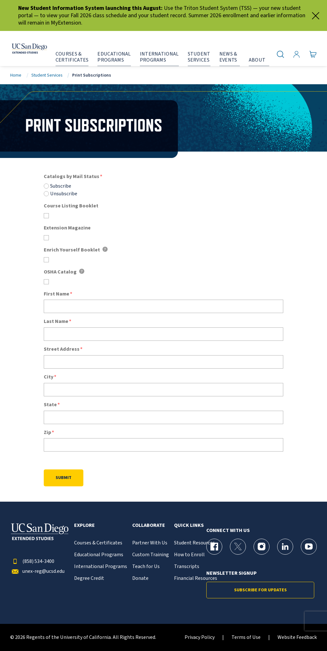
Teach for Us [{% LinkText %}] (146, 566)
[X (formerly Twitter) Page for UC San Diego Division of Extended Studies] (238, 547)
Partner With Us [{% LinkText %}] (149, 543)
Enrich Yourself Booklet (72, 250)
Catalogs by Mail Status (71, 176)
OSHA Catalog (60, 272)
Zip (47, 432)
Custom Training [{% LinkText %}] (150, 554)
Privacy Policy (200, 637)
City (48, 377)
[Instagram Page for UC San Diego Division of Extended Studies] (262, 547)
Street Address (62, 349)
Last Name (56, 321)
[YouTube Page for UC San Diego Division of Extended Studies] (309, 547)
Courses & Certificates (98, 543)
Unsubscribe (63, 193)
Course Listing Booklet (71, 206)
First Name (56, 294)
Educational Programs (98, 554)
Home (15, 75)
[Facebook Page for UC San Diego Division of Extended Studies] (214, 547)
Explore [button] (84, 525)
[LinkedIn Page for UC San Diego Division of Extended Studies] (285, 547)
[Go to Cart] (313, 54)
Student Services (46, 75)
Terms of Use (246, 637)
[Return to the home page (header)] (23, 48)
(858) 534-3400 (32, 561)
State (50, 404)
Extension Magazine (67, 228)
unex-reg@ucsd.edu (37, 571)
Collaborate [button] (148, 525)
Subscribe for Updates (260, 590)
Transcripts (186, 566)
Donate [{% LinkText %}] (140, 578)
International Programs (100, 566)
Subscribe (60, 186)
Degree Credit (89, 578)
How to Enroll (189, 554)
